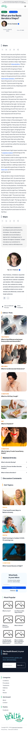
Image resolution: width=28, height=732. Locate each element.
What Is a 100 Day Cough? (9, 396)
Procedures (6, 683)
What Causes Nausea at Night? (13, 566)
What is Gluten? (18, 625)
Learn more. (23, 2)
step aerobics (15, 64)
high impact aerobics (8, 78)
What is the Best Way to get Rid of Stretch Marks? (19, 641)
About (4, 700)
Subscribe (14, 587)
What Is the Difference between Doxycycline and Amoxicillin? (11, 340)
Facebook (5, 710)
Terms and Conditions (13, 729)
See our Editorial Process (7, 306)
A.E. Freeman (13, 23)
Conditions (5, 394)
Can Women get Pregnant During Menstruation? (7, 641)
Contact (5, 702)
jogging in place (7, 153)
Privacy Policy (4, 729)
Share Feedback (18, 306)
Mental (5, 507)
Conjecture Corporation (16, 727)
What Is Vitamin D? (7, 424)
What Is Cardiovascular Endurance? (13, 369)
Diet (2, 421)
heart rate (4, 169)
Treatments (5, 337)
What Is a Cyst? (7, 611)
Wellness (4, 366)
